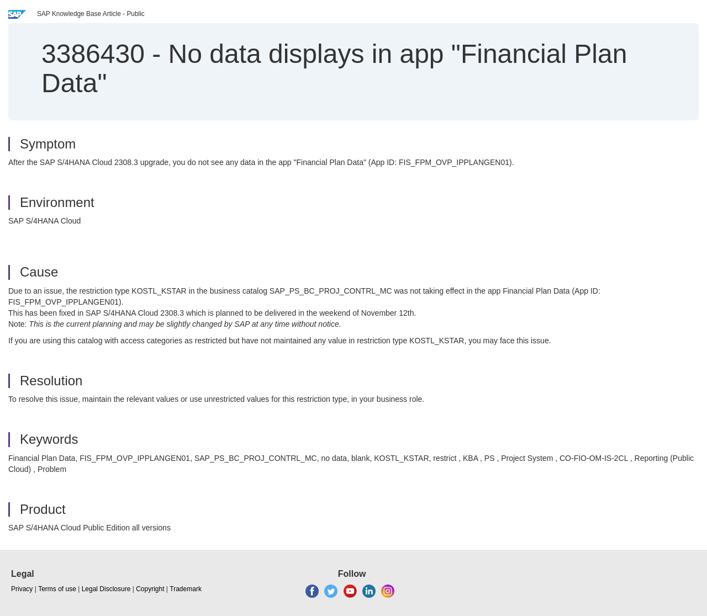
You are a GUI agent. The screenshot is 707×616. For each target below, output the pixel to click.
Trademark (186, 589)
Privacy (22, 589)
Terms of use (57, 589)
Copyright (150, 589)
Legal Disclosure (106, 589)
